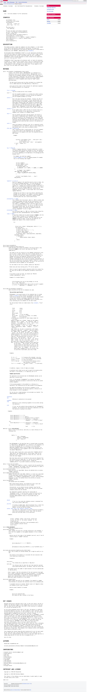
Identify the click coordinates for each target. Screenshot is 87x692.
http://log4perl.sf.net (19, 157)
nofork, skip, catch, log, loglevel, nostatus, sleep (19, 508)
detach (8, 500)
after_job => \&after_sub (13, 128)
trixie (48, 19)
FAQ (16, 2)
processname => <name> (12, 210)
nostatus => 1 (10, 108)
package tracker (50, 9)
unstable (49, 23)
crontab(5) (30, 50)
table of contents (51, 14)
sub (7, 397)
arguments (9, 400)
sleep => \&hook (10, 213)
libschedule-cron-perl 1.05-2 (26, 683)
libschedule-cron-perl (10, 3)
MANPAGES (5, 0)
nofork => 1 (9, 97)
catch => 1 (9, 123)
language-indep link (51, 7)
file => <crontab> (11, 90)
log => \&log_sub (11, 147)
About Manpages (11, 2)
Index (5, 2)
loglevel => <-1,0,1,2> (12, 180)
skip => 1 (9, 113)
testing (5, 3)
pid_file (9, 503)
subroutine (9, 396)
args (8, 401)
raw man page (50, 11)
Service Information (22, 2)
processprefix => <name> (12, 198)
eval (8, 405)
